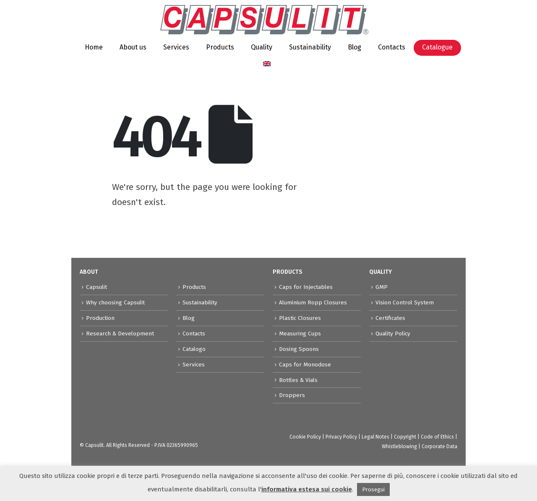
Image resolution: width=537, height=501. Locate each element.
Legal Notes (375, 437)
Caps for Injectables (306, 287)
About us (133, 47)
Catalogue (437, 47)
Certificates (390, 318)
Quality (261, 47)
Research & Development (120, 333)
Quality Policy (392, 333)
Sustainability (310, 47)
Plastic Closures (300, 318)
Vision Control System (404, 302)
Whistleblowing (399, 446)
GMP (381, 287)
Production (100, 318)
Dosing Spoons (299, 349)
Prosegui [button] (373, 489)
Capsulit (96, 287)
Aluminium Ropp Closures (313, 302)
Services (176, 47)
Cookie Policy (305, 437)
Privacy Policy (341, 437)
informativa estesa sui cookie (306, 489)
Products (220, 47)
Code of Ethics (437, 437)
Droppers (292, 395)
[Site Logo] (264, 20)
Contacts (391, 47)
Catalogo (194, 349)
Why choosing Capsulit (115, 302)
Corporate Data (439, 446)
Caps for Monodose (305, 364)
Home (94, 47)
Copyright (405, 437)
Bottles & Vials (298, 380)
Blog (354, 47)
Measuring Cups (300, 333)
